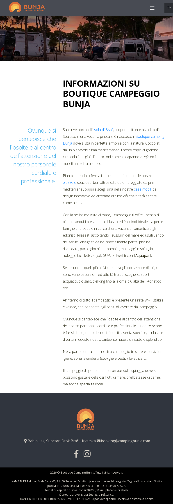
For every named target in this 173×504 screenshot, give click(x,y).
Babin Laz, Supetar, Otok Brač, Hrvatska (59, 440)
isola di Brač (103, 129)
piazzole (69, 182)
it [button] (168, 7)
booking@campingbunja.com (123, 440)
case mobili (143, 189)
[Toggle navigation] (152, 8)
